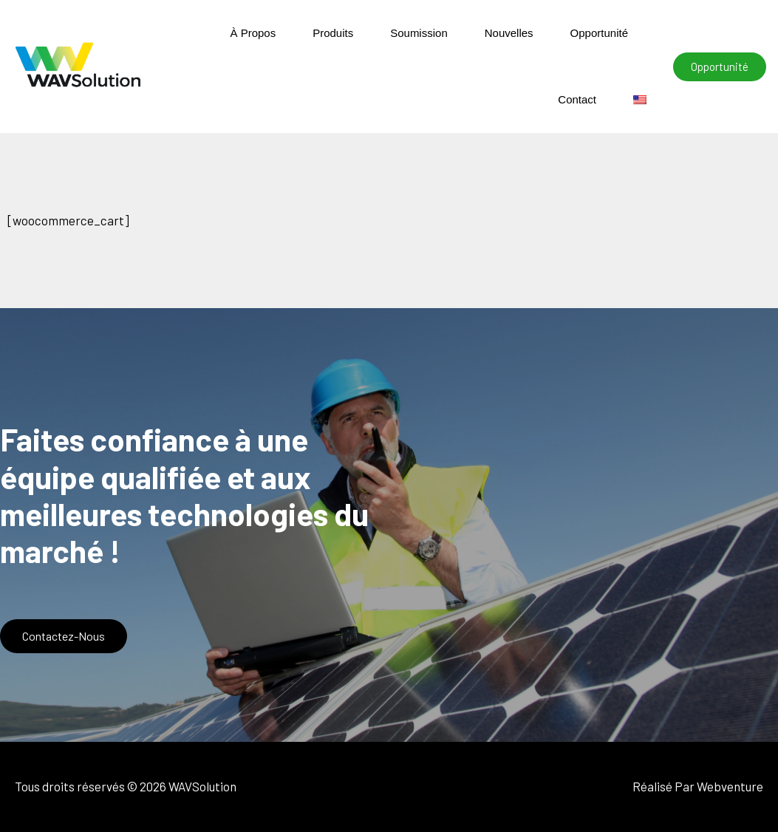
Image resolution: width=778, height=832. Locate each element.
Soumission (419, 33)
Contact (577, 99)
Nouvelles (509, 33)
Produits (333, 33)
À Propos (253, 33)
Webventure (730, 786)
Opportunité (599, 33)
